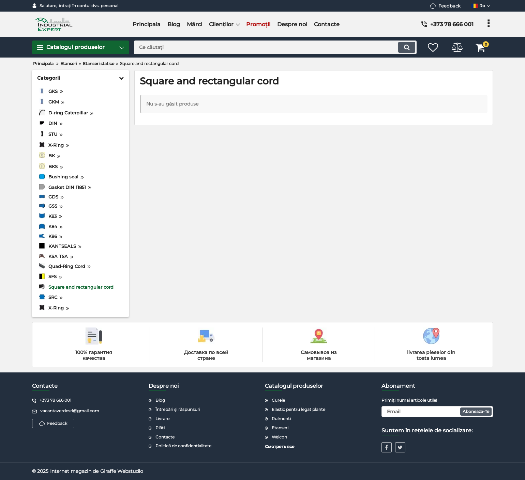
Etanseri (280, 427)
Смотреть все (280, 446)
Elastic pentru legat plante (298, 409)
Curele (278, 400)
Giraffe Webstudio (121, 471)
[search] (275, 47)
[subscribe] (437, 411)
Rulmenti (281, 418)
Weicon (279, 436)
